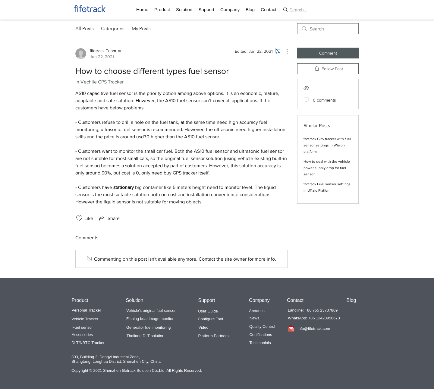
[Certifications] (260, 335)
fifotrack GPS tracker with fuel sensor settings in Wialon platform (327, 145)
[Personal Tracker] (86, 310)
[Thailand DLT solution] (145, 336)
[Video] (203, 327)
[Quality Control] (262, 326)
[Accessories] (82, 335)
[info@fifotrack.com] (314, 329)
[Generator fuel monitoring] (148, 327)
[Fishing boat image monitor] (150, 319)
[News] (254, 318)
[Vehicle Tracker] (84, 319)
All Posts (84, 28)
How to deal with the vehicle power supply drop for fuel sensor (326, 167)
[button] (162, 9)
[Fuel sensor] (83, 327)
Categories (112, 28)
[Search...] (305, 10)
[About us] (256, 311)
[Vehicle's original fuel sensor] (151, 310)
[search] (328, 28)
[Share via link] (109, 218)
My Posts (141, 28)
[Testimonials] (260, 343)
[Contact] (295, 300)
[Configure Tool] (210, 319)
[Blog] (351, 300)
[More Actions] (284, 51)
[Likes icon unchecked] (79, 218)
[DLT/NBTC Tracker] (88, 343)
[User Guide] (208, 311)
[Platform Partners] (213, 336)
